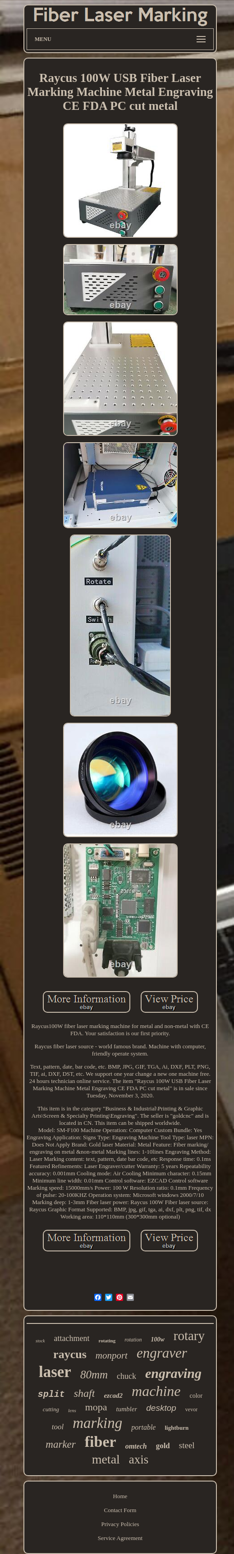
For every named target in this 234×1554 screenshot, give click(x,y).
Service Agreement (120, 1538)
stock (40, 1340)
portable (143, 1427)
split (51, 1394)
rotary (189, 1335)
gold (163, 1445)
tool (58, 1427)
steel (187, 1445)
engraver (162, 1353)
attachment (72, 1338)
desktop (161, 1408)
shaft (84, 1393)
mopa (96, 1407)
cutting (51, 1409)
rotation (133, 1340)
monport (112, 1355)
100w (157, 1339)
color (196, 1395)
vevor (191, 1409)
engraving (173, 1373)
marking (97, 1423)
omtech (136, 1446)
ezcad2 (113, 1395)
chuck (126, 1376)
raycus (70, 1354)
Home (120, 1496)
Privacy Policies (120, 1524)
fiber (100, 1441)
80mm (94, 1374)
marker (60, 1444)
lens (72, 1410)
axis (139, 1459)
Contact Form (120, 1510)
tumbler (127, 1409)
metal (106, 1459)
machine (156, 1391)
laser (55, 1372)
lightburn (176, 1427)
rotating (107, 1340)
